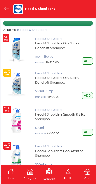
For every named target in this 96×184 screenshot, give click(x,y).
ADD (87, 61)
